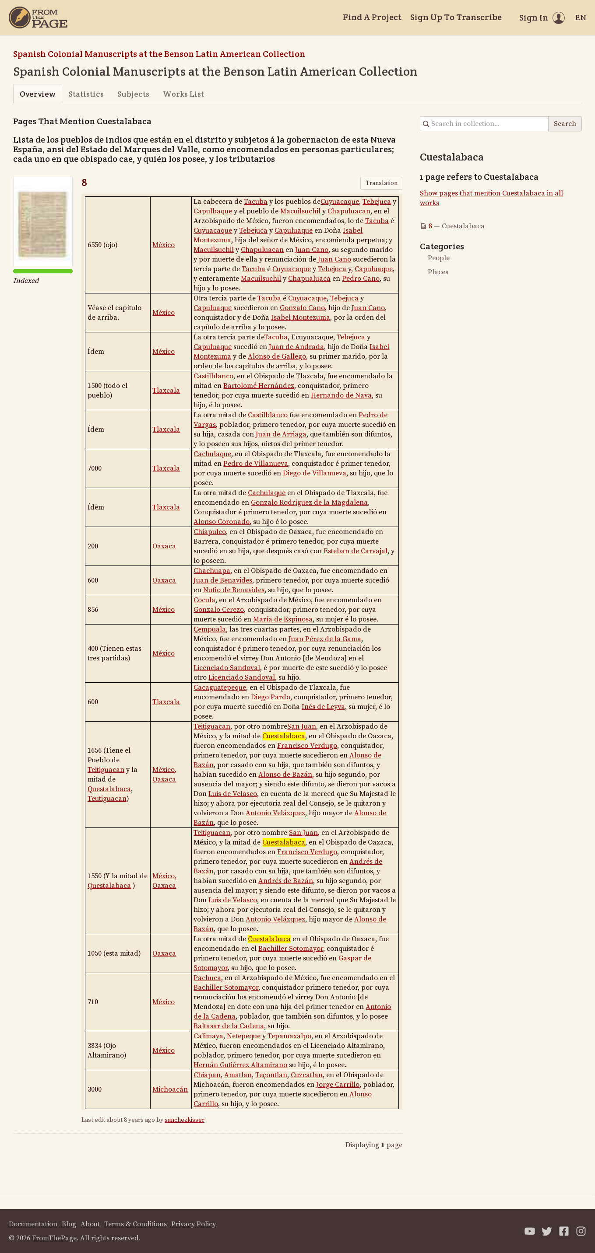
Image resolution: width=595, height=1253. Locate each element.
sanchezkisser (184, 1120)
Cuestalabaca (283, 736)
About (90, 1224)
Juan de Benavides (223, 580)
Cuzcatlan (307, 1075)
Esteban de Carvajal (355, 551)
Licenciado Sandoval (227, 667)
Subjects (133, 94)
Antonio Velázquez (275, 813)
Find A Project (372, 17)
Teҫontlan (271, 1075)
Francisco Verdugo (307, 745)
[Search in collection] (484, 123)
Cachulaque (212, 454)
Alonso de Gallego (277, 356)
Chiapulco (210, 531)
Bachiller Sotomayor (290, 948)
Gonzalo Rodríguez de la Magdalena (309, 502)
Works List (183, 94)
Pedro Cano (361, 278)
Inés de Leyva (323, 706)
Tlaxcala (166, 390)
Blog (69, 1224)
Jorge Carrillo (337, 1084)
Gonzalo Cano (302, 308)
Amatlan (238, 1075)
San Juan (301, 726)
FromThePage (54, 1238)
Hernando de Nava (341, 395)
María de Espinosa (283, 619)
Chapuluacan (348, 211)
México (163, 245)
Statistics (86, 94)
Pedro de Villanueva (255, 463)
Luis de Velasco (232, 793)
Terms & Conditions (135, 1224)
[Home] (38, 17)
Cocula (204, 600)
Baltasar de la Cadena (229, 1026)
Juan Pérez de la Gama (325, 639)
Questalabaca (109, 789)
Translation (382, 183)
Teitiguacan (106, 769)
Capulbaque (213, 211)
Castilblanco (213, 376)
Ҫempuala (210, 629)
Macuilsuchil (300, 211)
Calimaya (208, 1036)
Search (565, 123)
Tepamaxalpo (289, 1036)
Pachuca (207, 978)
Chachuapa (212, 570)
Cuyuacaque (339, 201)
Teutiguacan (107, 798)
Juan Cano (311, 249)
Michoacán (170, 1089)
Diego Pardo (270, 697)
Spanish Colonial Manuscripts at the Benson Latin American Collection (159, 53)
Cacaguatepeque (220, 687)
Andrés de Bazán (285, 880)
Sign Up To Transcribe (456, 17)
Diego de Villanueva (314, 473)
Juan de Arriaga (281, 434)
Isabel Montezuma (300, 317)
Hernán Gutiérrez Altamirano (240, 1065)
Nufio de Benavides (233, 590)
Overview (37, 94)
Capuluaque (294, 230)
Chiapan (207, 1075)
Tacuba (256, 201)
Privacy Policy (193, 1224)
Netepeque (244, 1036)
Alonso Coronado (222, 521)
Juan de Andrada (296, 346)
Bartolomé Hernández (258, 385)
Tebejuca (377, 201)
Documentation (33, 1224)
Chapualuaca (309, 278)
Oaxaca (164, 546)
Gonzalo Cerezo (219, 609)
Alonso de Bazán (285, 774)
